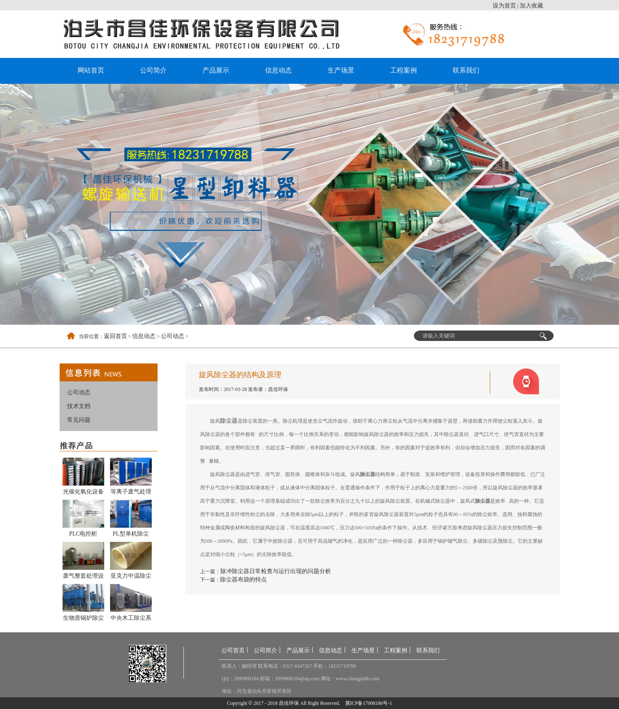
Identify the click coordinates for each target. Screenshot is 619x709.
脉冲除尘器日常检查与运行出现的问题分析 (275, 571)
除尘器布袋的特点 (243, 579)
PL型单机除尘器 (130, 535)
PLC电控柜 (83, 534)
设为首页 (504, 6)
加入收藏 (531, 6)
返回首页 (115, 336)
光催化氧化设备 (83, 492)
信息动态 (278, 70)
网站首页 (91, 70)
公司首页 (233, 650)
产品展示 (216, 70)
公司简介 (153, 70)
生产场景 (341, 70)
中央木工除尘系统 (130, 619)
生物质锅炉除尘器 (83, 619)
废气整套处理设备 (83, 577)
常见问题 (78, 420)
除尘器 (229, 421)
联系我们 (466, 70)
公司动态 (172, 336)
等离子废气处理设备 (130, 493)
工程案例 (403, 70)
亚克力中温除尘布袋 (130, 577)
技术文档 (78, 406)
